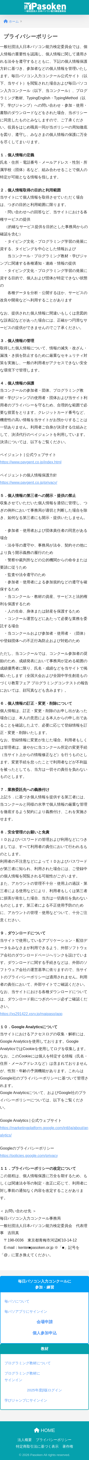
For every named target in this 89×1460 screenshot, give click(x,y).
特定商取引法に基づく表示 (37, 1446)
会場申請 (45, 1322)
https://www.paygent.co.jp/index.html (30, 462)
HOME (44, 1430)
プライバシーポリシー (53, 1440)
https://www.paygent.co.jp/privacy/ (28, 482)
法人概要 (25, 1440)
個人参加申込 (45, 1333)
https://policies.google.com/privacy (29, 1156)
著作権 (67, 1446)
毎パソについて (17, 1301)
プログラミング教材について (28, 1363)
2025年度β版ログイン (44, 1390)
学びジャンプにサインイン (26, 1400)
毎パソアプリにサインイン (26, 1311)
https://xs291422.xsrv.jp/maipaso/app (31, 1014)
